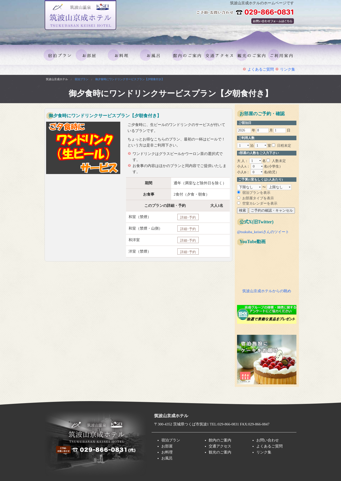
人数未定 (279, 161)
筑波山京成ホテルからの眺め (266, 291)
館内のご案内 (187, 47)
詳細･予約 (188, 217)
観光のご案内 (251, 47)
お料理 (122, 47)
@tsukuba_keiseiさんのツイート (263, 232)
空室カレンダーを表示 (259, 203)
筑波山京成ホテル (57, 79)
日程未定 (284, 145)
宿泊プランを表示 (256, 193)
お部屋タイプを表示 (258, 198)
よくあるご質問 (261, 69)
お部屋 (90, 47)
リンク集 (287, 69)
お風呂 (155, 47)
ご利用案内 (283, 47)
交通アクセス (219, 47)
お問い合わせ (267, 440)
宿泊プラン (58, 47)
